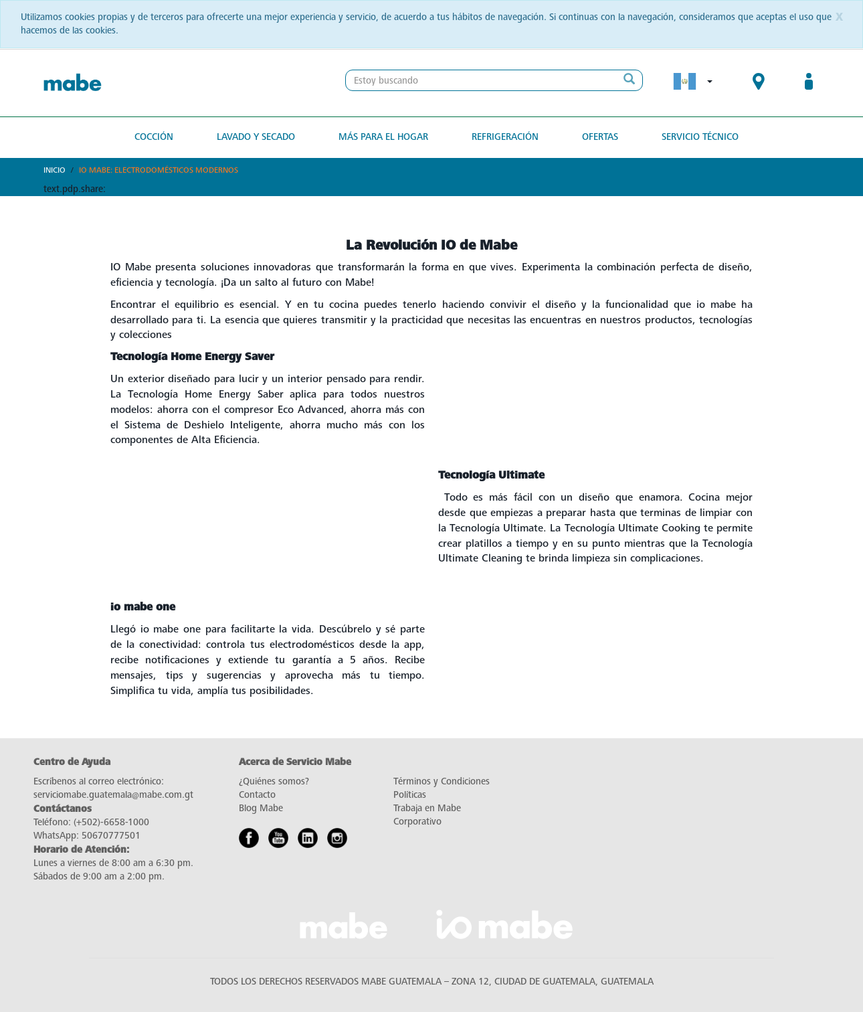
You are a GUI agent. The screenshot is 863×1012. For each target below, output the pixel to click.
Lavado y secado (256, 137)
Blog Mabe (261, 808)
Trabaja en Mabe (427, 808)
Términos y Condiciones (441, 781)
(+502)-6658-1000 (111, 822)
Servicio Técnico (700, 137)
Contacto (257, 795)
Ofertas (600, 137)
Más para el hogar (383, 137)
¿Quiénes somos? (274, 781)
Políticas (409, 795)
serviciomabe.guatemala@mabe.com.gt (113, 795)
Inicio (54, 170)
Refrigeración (505, 137)
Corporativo (417, 822)
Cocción (153, 137)
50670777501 (111, 836)
